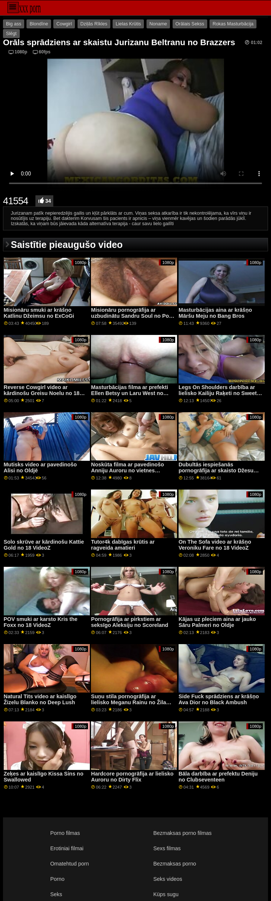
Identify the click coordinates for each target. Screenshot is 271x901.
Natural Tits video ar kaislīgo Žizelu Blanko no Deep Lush (40, 699)
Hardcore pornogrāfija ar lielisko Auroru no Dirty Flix (132, 777)
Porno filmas (65, 833)
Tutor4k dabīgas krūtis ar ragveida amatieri (123, 545)
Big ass (13, 24)
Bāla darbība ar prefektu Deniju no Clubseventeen (218, 777)
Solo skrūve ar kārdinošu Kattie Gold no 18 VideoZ (44, 545)
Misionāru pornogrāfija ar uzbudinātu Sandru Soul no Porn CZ (132, 316)
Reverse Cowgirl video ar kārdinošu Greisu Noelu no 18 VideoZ (41, 393)
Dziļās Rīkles (94, 24)
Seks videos (167, 879)
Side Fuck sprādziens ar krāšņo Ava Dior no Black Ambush (219, 699)
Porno (57, 879)
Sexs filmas (166, 848)
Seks (56, 894)
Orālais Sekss (190, 24)
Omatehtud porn (69, 864)
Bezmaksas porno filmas (182, 833)
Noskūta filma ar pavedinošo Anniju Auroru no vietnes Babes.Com (127, 471)
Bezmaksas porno (174, 864)
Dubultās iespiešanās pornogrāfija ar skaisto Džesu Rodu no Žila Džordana (216, 471)
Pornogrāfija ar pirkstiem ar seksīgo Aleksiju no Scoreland (129, 622)
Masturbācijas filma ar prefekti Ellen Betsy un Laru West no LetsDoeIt (129, 393)
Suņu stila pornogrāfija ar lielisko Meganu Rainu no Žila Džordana (128, 702)
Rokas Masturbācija (232, 24)
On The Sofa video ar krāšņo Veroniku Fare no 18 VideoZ (215, 545)
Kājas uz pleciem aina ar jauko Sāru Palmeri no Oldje (217, 622)
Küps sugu (166, 894)
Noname (158, 24)
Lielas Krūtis (128, 24)
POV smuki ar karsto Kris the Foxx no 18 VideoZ (41, 622)
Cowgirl (64, 24)
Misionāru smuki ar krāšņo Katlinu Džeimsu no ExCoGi (39, 313)
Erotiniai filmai (66, 848)
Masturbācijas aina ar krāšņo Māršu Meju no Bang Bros (215, 313)
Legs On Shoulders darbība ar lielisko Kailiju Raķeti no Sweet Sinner (218, 393)
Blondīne (38, 24)
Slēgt (11, 33)
